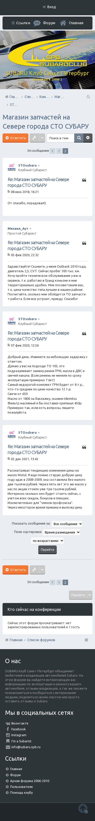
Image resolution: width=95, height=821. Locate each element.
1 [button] (59, 151)
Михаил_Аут (18, 228)
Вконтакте (19, 723)
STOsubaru (27, 165)
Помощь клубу (21, 792)
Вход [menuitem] (51, 7)
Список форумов (41, 640)
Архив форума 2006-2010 (29, 781)
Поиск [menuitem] (88, 97)
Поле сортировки (47, 532)
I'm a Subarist (21, 741)
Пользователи (21, 786)
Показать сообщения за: (47, 523)
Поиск (78, 138)
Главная (76, 23)
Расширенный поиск (87, 138)
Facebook (18, 729)
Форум (15, 775)
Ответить (17, 138)
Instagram (18, 735)
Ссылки (23, 23)
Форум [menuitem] (49, 23)
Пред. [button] (52, 151)
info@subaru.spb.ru (26, 747)
